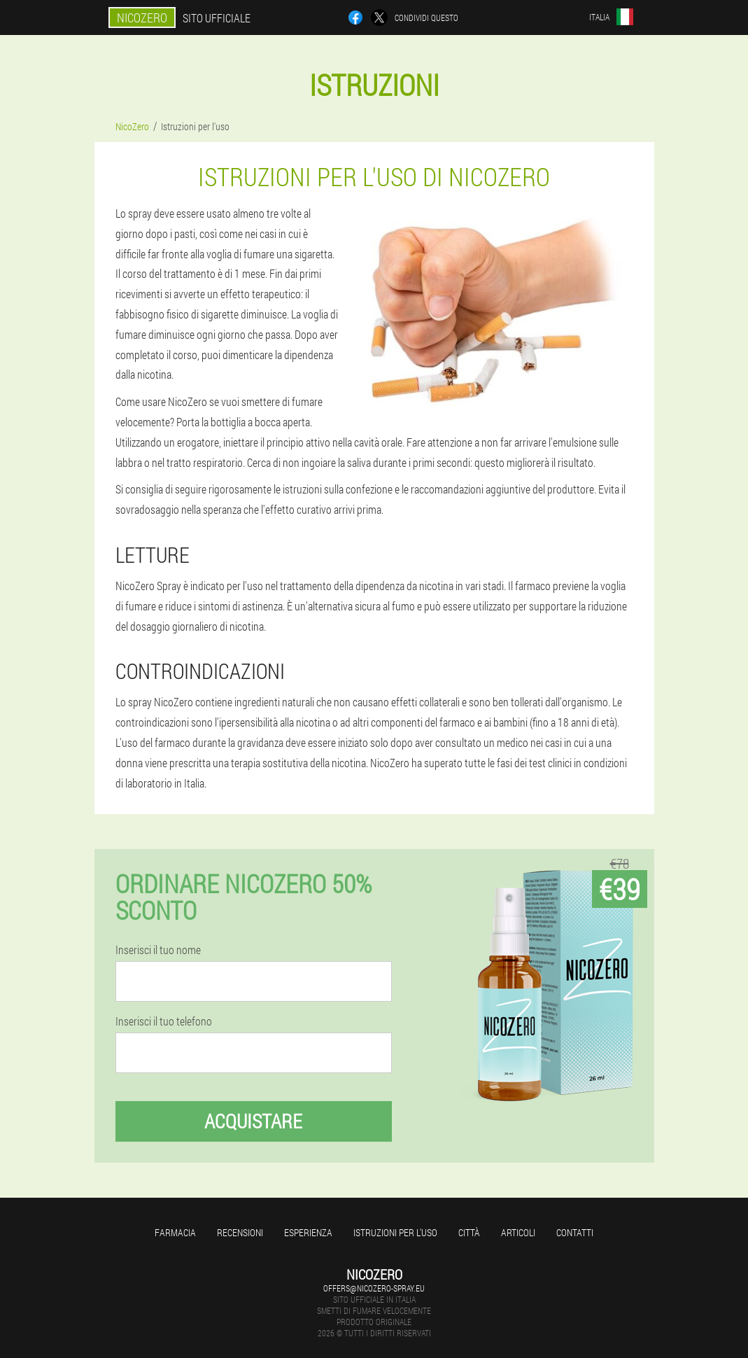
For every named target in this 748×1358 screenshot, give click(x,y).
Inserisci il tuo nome (158, 949)
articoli (518, 1232)
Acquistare (253, 1121)
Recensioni (240, 1232)
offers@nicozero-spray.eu (374, 1288)
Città (469, 1232)
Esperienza (308, 1232)
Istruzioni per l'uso (395, 1232)
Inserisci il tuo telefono (163, 1021)
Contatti (574, 1232)
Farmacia (175, 1232)
